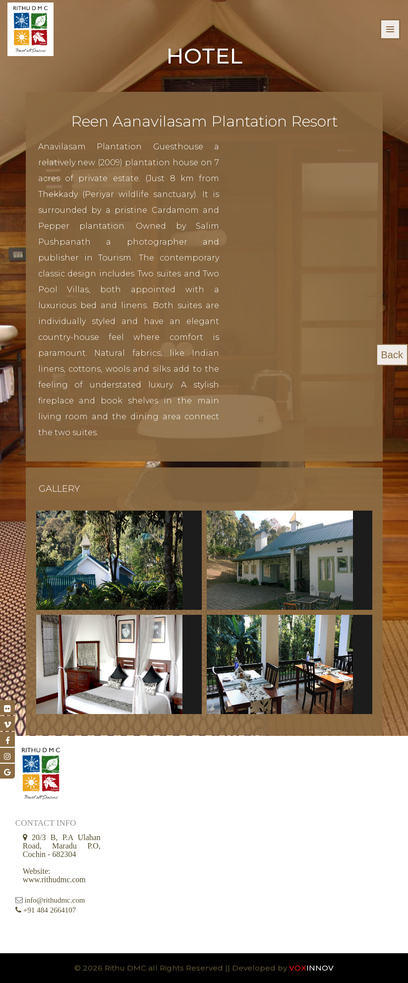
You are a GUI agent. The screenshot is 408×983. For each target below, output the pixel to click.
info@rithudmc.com (55, 900)
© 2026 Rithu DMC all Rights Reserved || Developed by (181, 968)
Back (392, 354)
